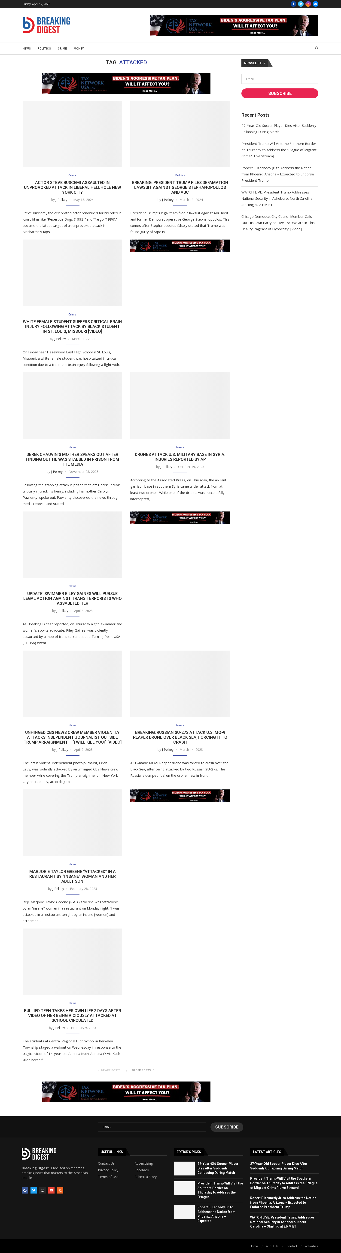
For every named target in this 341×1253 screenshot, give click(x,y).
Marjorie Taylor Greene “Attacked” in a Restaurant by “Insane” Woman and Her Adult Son (72, 877)
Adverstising (144, 1163)
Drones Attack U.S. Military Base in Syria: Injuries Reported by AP (180, 457)
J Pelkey (61, 200)
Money (79, 48)
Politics (44, 48)
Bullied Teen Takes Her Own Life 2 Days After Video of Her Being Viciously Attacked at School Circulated (72, 1016)
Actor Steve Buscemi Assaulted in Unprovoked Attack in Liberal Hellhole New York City (72, 187)
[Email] (315, 4)
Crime (62, 48)
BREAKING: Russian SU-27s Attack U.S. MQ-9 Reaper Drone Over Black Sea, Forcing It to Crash (180, 737)
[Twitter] (301, 4)
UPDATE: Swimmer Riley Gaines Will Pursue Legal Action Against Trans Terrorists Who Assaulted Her (72, 598)
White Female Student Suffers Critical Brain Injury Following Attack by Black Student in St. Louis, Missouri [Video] (72, 326)
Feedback (142, 1170)
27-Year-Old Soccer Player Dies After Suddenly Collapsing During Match (218, 1168)
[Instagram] (308, 4)
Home (254, 1246)
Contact (291, 1246)
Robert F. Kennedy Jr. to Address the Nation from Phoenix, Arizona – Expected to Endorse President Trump (277, 174)
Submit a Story (146, 1176)
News (27, 48)
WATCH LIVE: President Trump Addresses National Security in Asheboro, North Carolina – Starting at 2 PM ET (278, 198)
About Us (272, 1246)
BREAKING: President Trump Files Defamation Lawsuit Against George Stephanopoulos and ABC (180, 187)
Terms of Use (108, 1176)
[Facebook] (293, 4)
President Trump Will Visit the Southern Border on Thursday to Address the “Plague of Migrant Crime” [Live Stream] (279, 149)
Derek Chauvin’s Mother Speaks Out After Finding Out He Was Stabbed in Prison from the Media (72, 459)
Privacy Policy (108, 1170)
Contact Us (106, 1163)
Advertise (311, 1246)
